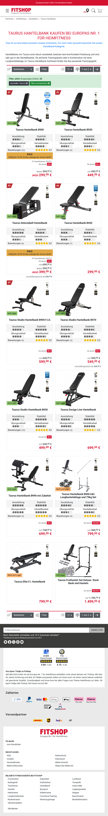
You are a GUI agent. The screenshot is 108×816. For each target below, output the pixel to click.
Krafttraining (21, 19)
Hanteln (11, 789)
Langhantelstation (16, 796)
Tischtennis (13, 786)
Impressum (60, 759)
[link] (5, 642)
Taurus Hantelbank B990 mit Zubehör (30, 495)
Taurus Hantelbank (48, 19)
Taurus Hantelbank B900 (30, 129)
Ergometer (44, 779)
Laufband (76, 779)
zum (14, 744)
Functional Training (48, 796)
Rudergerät (13, 782)
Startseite (9, 19)
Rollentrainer (45, 792)
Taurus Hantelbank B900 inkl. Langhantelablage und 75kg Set (78, 496)
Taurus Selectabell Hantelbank (29, 222)
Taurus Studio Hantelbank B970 (78, 319)
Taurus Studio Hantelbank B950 (30, 409)
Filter (44, 69)
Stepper (75, 792)
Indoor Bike (77, 786)
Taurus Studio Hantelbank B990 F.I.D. (30, 319)
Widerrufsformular (15, 766)
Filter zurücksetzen (40, 83)
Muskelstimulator (79, 799)
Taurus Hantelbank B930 (78, 129)
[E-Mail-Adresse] (46, 630)
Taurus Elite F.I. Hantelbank (29, 581)
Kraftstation (45, 782)
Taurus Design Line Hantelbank (78, 409)
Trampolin (76, 782)
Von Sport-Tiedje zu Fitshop (18, 671)
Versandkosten (13, 762)
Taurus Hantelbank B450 (78, 222)
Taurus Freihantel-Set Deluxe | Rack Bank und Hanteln (78, 582)
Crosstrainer (13, 779)
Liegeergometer (79, 789)
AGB (9, 755)
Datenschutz (60, 755)
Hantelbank (33, 19)
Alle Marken (13, 808)
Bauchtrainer (78, 796)
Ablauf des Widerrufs (64, 766)
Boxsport (44, 789)
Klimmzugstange (47, 799)
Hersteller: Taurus (19, 83)
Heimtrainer (13, 792)
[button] (97, 69)
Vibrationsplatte (15, 803)
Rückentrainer (14, 799)
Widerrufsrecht (61, 762)
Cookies (10, 759)
